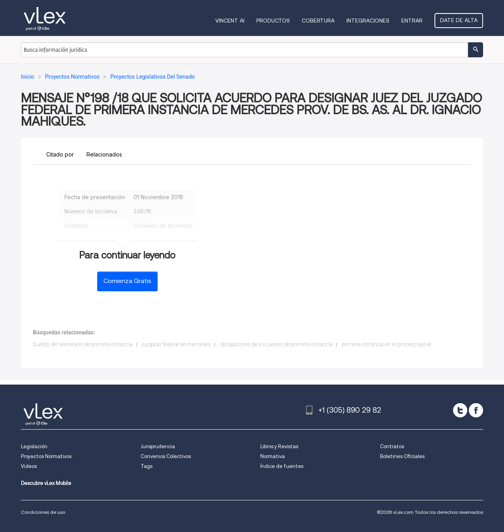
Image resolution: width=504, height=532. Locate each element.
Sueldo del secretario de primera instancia (83, 344)
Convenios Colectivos (166, 456)
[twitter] (460, 410)
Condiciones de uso (43, 512)
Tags (146, 466)
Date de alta (459, 20)
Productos (273, 20)
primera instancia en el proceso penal (386, 344)
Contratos (392, 446)
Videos (29, 466)
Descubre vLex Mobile (46, 483)
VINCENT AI (229, 20)
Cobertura (318, 20)
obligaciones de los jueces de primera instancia (276, 344)
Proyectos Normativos (46, 456)
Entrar (412, 20)
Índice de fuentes (281, 466)
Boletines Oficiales (402, 456)
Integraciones (367, 20)
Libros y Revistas (279, 446)
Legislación (34, 446)
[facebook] (476, 410)
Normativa (272, 456)
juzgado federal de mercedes (176, 344)
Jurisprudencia (158, 446)
